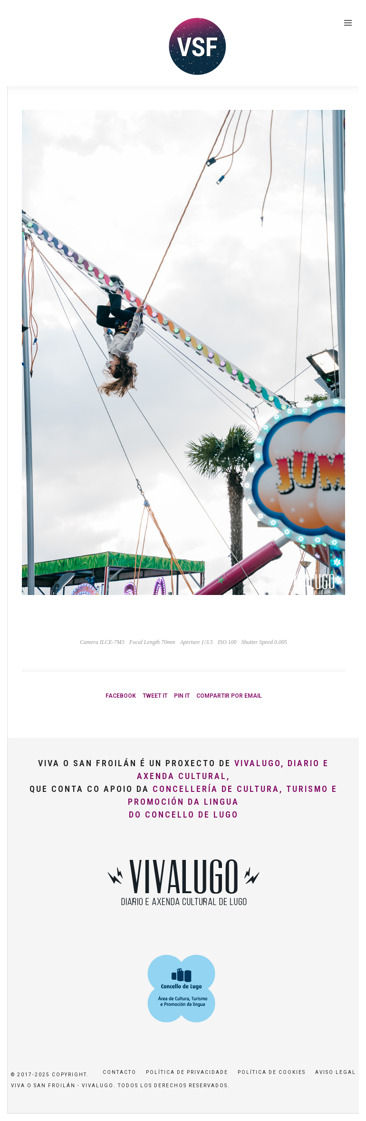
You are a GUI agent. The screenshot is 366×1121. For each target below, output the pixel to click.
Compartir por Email (229, 695)
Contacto (119, 1072)
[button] (345, 13)
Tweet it (155, 695)
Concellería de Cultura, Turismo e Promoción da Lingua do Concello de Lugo (232, 801)
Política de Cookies (272, 1072)
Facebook (121, 695)
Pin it (182, 695)
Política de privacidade (187, 1072)
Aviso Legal (335, 1072)
